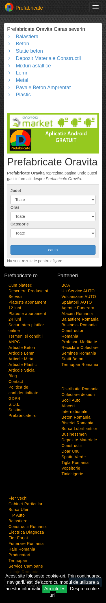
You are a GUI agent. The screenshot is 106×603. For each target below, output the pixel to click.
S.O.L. (14, 404)
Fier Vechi (17, 498)
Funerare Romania (26, 543)
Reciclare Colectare (80, 347)
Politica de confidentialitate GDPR (23, 393)
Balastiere (17, 521)
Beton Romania (76, 417)
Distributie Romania (80, 389)
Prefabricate (23, 7)
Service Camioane (25, 566)
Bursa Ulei (18, 509)
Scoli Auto (71, 400)
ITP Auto (16, 515)
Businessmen (74, 434)
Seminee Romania (79, 353)
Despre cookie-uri (75, 592)
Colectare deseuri (78, 394)
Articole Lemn (21, 353)
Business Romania (79, 325)
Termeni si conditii (25, 336)
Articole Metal (21, 359)
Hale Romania (21, 549)
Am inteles (54, 588)
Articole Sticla (21, 370)
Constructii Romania (27, 526)
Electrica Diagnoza (26, 532)
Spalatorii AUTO (77, 302)
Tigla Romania (75, 462)
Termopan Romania (80, 364)
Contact (15, 381)
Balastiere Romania (80, 319)
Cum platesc (20, 285)
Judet (15, 190)
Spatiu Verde (74, 457)
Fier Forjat (18, 538)
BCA (66, 285)
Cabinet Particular (25, 504)
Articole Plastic (22, 364)
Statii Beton (73, 359)
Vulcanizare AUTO (79, 296)
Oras (15, 207)
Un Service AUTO (78, 291)
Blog (12, 376)
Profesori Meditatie (79, 342)
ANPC (14, 342)
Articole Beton (21, 347)
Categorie (19, 224)
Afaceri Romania (77, 313)
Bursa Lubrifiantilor (80, 428)
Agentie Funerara (78, 308)
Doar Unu (71, 451)
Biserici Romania (78, 423)
